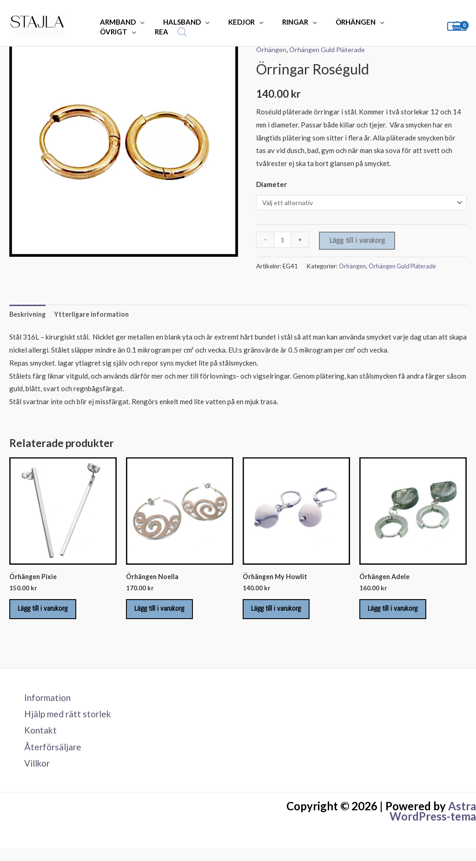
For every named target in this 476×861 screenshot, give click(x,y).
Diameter (271, 184)
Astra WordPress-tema (433, 823)
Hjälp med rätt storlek (65, 722)
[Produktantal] (283, 240)
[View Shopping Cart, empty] (457, 26)
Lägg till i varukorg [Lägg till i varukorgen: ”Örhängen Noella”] (166, 614)
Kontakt (36, 740)
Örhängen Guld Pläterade (329, 49)
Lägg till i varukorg (358, 241)
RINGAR (279, 22)
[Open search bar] (122, 31)
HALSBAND (175, 22)
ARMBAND (115, 22)
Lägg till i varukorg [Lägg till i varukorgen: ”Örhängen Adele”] (400, 614)
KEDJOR (230, 22)
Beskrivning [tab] (28, 315)
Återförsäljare (48, 757)
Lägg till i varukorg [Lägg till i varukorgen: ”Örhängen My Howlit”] (283, 614)
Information (44, 705)
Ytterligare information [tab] (94, 315)
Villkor (33, 775)
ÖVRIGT (391, 22)
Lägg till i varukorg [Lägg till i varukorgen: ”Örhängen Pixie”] (50, 614)
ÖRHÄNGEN (335, 22)
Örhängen (271, 49)
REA (104, 31)
